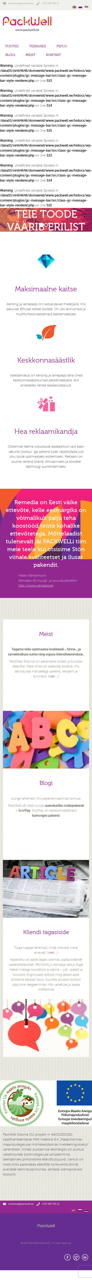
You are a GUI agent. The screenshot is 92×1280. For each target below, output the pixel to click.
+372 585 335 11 (47, 3)
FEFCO (62, 46)
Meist (30, 55)
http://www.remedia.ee (35, 585)
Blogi (10, 55)
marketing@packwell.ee (18, 3)
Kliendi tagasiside (46, 932)
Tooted (12, 46)
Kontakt (53, 55)
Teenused (37, 46)
